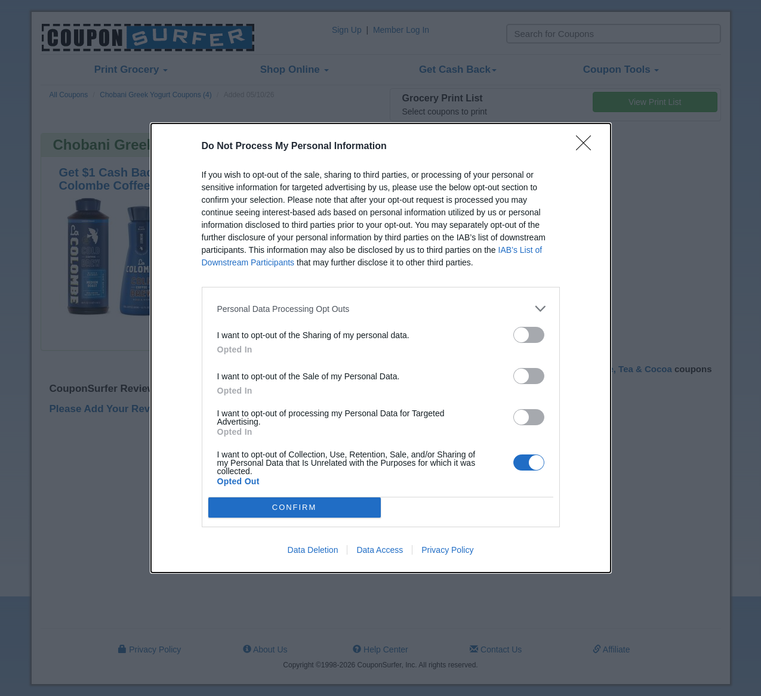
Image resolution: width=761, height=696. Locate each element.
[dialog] (381, 348)
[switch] (528, 335)
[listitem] (380, 308)
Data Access (379, 550)
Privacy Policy (447, 550)
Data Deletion (313, 550)
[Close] (587, 146)
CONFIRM (294, 507)
